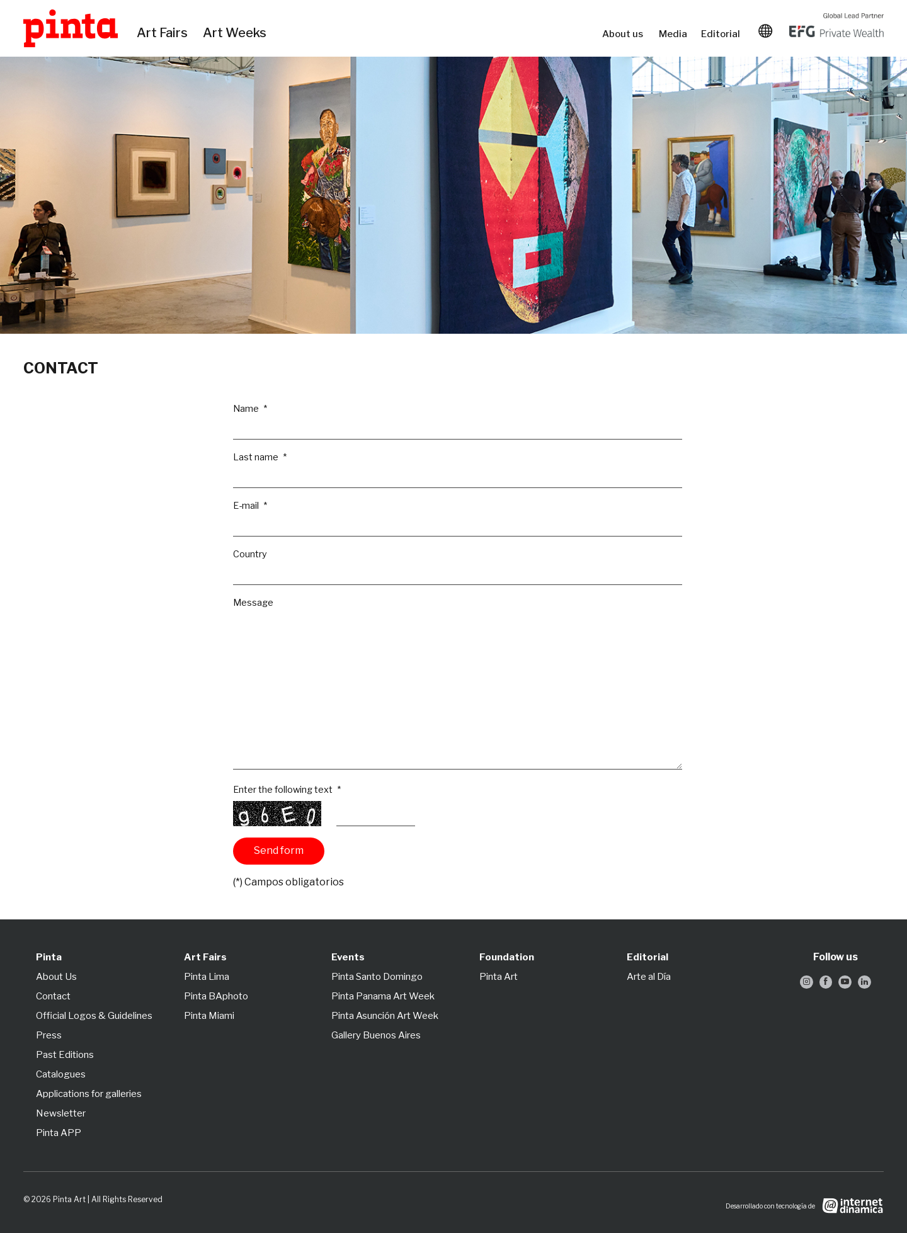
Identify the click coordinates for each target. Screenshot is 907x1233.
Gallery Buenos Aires (376, 1035)
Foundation (506, 957)
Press (49, 1035)
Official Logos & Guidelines (94, 1015)
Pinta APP (58, 1133)
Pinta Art (498, 976)
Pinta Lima (206, 976)
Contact (53, 996)
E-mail (247, 505)
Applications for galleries (89, 1093)
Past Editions (65, 1054)
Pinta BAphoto (216, 996)
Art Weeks (236, 33)
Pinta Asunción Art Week (384, 1015)
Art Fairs (163, 33)
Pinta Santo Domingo (377, 976)
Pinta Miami (209, 1015)
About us (624, 34)
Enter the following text (283, 789)
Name (247, 408)
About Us (56, 976)
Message (253, 602)
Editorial (722, 34)
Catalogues (61, 1074)
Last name (256, 457)
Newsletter (61, 1113)
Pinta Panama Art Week (383, 996)
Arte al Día (649, 976)
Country (250, 554)
